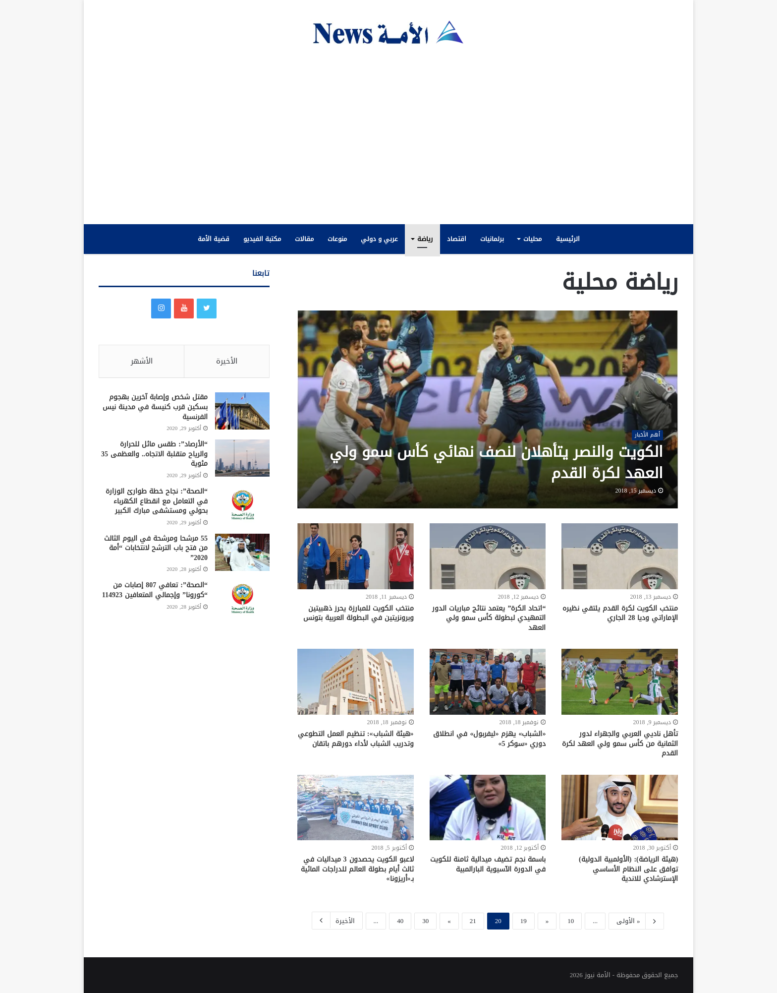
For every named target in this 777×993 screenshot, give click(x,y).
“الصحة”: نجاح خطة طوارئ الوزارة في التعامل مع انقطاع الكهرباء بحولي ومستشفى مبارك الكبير (157, 501)
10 (570, 921)
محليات (532, 239)
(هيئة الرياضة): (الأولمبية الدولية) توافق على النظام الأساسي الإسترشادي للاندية (628, 869)
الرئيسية (568, 239)
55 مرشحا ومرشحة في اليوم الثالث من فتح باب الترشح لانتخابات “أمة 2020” (156, 548)
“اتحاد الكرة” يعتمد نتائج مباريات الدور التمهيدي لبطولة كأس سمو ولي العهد (489, 618)
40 (400, 921)
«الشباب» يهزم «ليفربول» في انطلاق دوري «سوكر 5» (489, 738)
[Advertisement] (388, 134)
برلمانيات (492, 239)
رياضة (425, 239)
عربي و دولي (379, 239)
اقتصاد (456, 239)
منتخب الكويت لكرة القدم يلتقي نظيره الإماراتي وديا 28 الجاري (620, 613)
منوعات (337, 239)
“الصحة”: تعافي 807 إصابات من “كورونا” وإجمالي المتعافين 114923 (155, 591)
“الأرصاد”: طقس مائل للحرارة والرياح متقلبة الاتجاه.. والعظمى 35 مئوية (154, 454)
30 (425, 921)
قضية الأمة (213, 239)
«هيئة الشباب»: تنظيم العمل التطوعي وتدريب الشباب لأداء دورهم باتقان (356, 738)
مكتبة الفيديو (262, 239)
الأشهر (142, 361)
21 (473, 921)
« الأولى (636, 921)
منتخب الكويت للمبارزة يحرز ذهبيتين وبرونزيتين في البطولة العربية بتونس (358, 613)
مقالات (304, 239)
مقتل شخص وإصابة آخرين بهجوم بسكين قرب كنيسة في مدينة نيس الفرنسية (155, 407)
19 (523, 921)
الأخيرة (337, 920)
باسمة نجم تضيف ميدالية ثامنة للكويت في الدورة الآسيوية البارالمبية (488, 864)
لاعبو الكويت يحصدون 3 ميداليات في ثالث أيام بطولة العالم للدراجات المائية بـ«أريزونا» (357, 869)
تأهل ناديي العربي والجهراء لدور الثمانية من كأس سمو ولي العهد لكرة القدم (620, 743)
